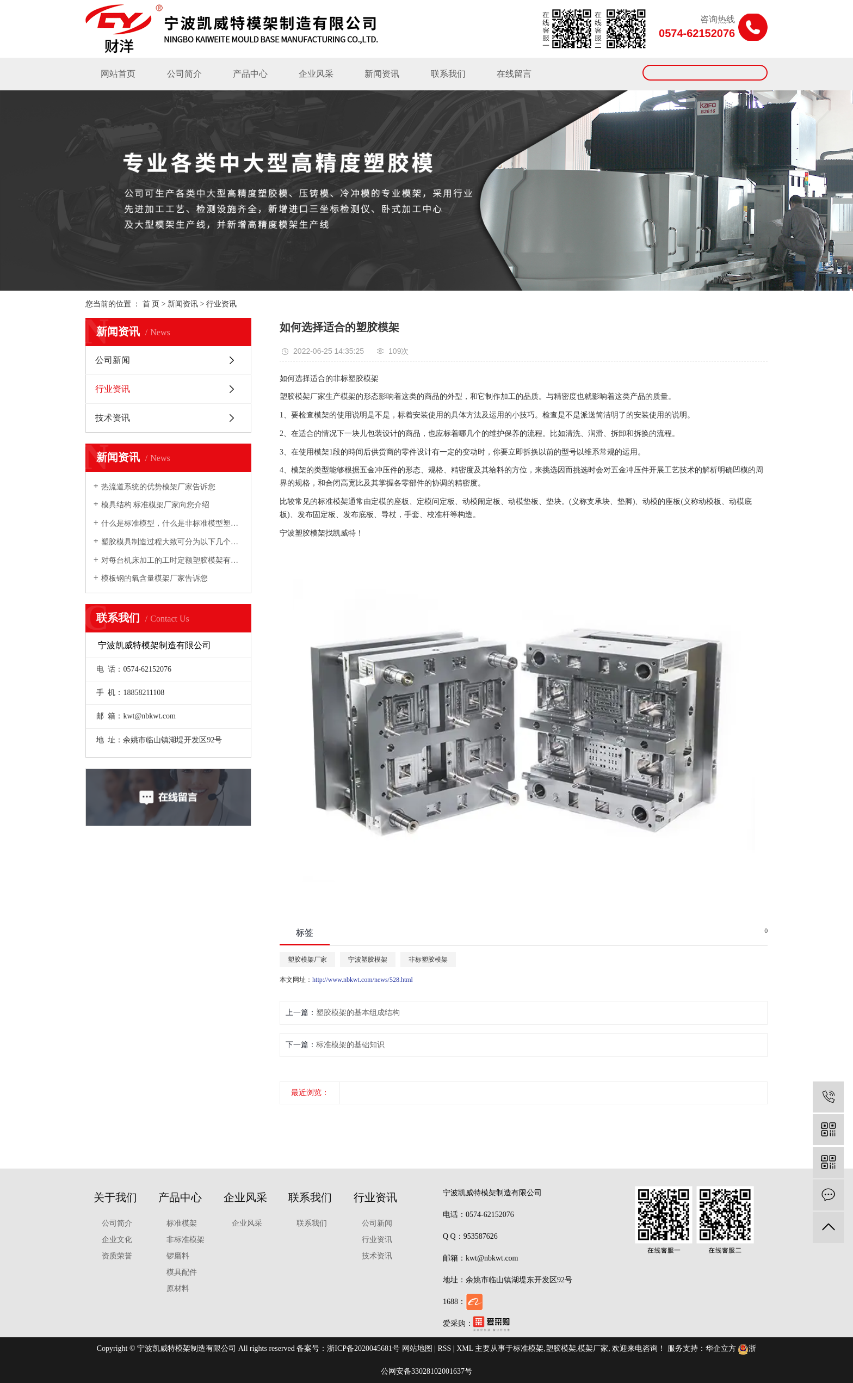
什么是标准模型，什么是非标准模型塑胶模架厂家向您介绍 (172, 523)
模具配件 (181, 1272)
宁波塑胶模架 (367, 959)
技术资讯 (112, 417)
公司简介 (184, 73)
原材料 (177, 1288)
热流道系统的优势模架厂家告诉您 (158, 487)
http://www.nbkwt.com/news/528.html (362, 980)
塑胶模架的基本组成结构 (358, 1013)
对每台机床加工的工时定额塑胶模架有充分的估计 (172, 560)
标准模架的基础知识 (350, 1045)
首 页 (151, 304)
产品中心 (250, 73)
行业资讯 (221, 304)
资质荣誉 (117, 1256)
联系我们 (448, 73)
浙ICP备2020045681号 (363, 1348)
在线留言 (514, 73)
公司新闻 (112, 360)
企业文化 (117, 1240)
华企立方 (721, 1348)
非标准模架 (185, 1240)
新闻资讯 (381, 73)
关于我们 (115, 1197)
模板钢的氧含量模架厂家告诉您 (154, 578)
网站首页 (118, 73)
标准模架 (181, 1223)
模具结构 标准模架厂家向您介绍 (155, 505)
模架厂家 (593, 1348)
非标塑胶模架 (428, 959)
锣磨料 (177, 1256)
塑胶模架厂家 (307, 959)
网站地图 (417, 1348)
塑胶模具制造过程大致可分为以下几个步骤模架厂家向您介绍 (172, 542)
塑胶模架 (561, 1348)
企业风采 (316, 73)
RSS (444, 1348)
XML (464, 1348)
